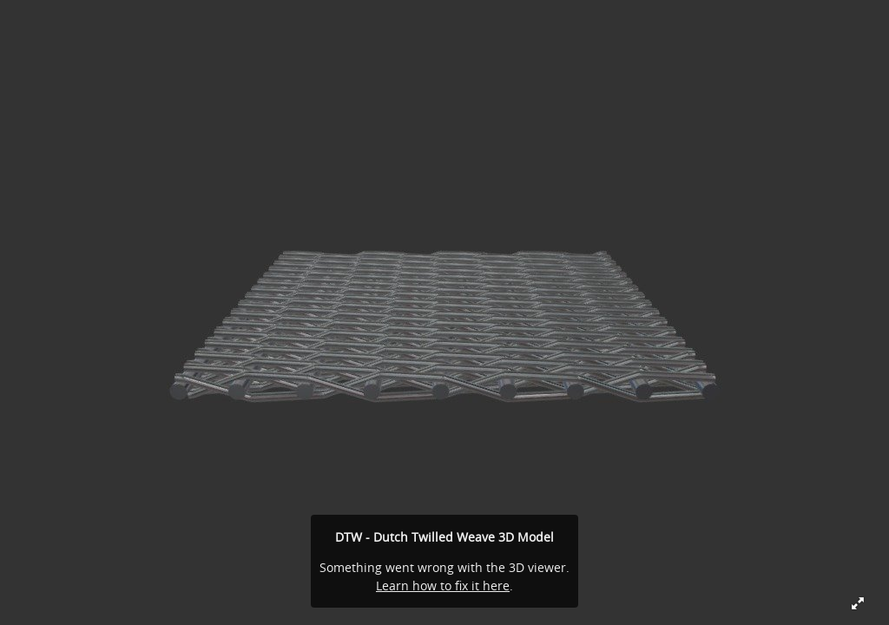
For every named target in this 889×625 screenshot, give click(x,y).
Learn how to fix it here (443, 585)
